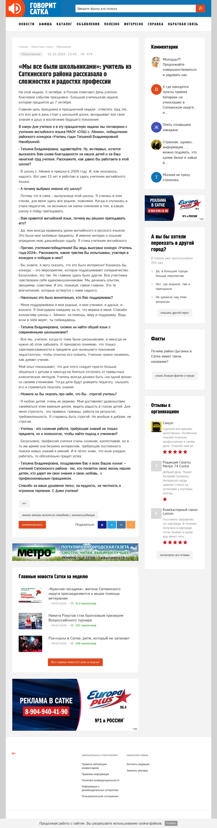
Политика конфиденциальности (100, 779)
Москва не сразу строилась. (176, 177)
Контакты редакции (138, 762)
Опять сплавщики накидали (177, 127)
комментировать (32, 524)
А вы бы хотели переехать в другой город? (172, 243)
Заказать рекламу (137, 769)
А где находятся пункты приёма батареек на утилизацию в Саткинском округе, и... (179, 100)
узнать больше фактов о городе (174, 375)
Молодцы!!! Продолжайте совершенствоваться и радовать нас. (179, 67)
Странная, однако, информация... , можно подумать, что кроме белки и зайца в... (180, 152)
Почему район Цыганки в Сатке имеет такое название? (171, 356)
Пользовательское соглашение (100, 795)
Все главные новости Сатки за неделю (75, 660)
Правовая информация (95, 772)
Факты (158, 339)
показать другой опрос (175, 312)
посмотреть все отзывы (174, 555)
